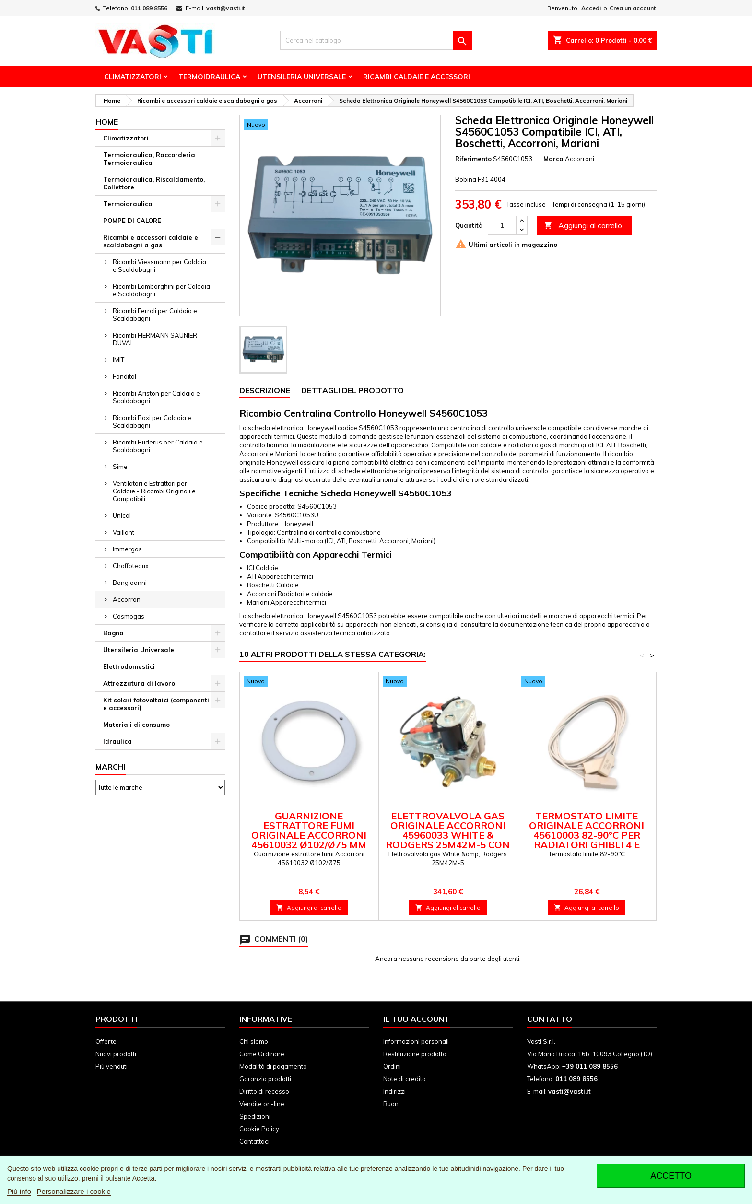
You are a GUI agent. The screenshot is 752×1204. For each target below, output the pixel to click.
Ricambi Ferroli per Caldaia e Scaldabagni (155, 314)
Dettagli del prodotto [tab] (352, 390)
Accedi (591, 8)
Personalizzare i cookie (74, 1191)
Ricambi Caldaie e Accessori (416, 76)
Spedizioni (254, 1116)
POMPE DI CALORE (132, 220)
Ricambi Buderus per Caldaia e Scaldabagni (158, 446)
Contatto (549, 1019)
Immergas (127, 549)
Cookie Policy (259, 1129)
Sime (120, 466)
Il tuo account (416, 1019)
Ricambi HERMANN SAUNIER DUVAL (155, 339)
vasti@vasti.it (225, 8)
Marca (553, 159)
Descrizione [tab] (264, 390)
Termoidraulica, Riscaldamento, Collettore (154, 183)
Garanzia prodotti (265, 1079)
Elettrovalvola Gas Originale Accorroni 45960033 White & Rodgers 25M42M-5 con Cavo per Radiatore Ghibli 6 (448, 840)
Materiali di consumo (136, 724)
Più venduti (111, 1066)
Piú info (19, 1191)
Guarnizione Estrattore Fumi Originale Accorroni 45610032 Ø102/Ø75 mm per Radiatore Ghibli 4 (309, 835)
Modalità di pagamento (273, 1066)
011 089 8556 (149, 8)
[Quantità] (502, 225)
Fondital (124, 376)
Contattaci (254, 1141)
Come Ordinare (261, 1054)
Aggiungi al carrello (583, 226)
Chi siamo (253, 1041)
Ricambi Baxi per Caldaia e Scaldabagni (152, 421)
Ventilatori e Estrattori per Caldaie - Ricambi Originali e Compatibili (154, 491)
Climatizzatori (132, 76)
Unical (122, 515)
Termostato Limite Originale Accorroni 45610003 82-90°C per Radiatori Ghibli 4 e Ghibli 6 (586, 835)
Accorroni (127, 599)
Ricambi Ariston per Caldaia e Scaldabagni (156, 397)
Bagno (113, 633)
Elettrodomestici (129, 666)
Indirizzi (394, 1091)
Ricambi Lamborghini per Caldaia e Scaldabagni (161, 290)
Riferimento (473, 159)
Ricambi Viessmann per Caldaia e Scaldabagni (159, 265)
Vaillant (123, 532)
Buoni (391, 1104)
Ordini (392, 1066)
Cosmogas (128, 616)
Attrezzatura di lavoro (139, 683)
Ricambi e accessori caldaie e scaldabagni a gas (150, 241)
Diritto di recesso (264, 1091)
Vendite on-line (261, 1104)
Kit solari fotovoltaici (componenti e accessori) (156, 704)
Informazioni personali (416, 1041)
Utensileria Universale (302, 76)
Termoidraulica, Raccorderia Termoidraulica (149, 158)
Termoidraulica (209, 76)
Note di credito (404, 1079)
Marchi (110, 766)
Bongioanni (130, 582)
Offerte (106, 1041)
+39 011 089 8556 (590, 1066)
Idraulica (117, 741)
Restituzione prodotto (414, 1054)
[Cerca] (376, 40)
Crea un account (633, 8)
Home (106, 122)
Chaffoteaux (131, 566)
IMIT (118, 359)
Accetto (671, 1176)
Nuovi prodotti (115, 1054)
